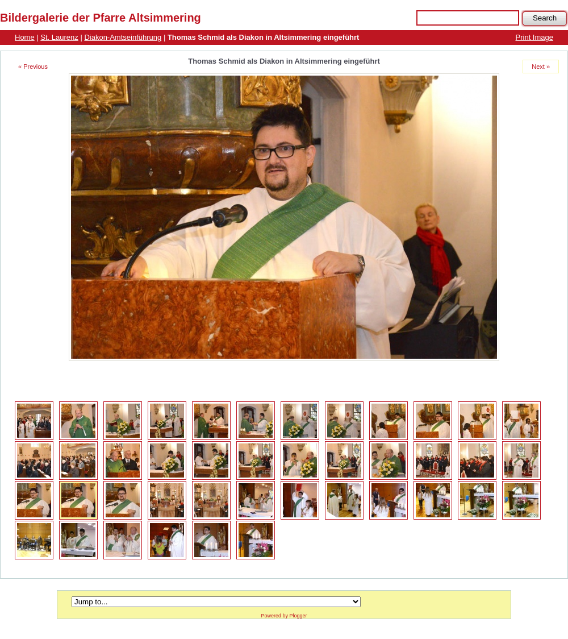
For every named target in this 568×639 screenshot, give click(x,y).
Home (25, 37)
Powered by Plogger (284, 616)
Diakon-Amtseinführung (122, 37)
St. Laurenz (59, 37)
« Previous (33, 66)
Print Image (534, 37)
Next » (541, 66)
